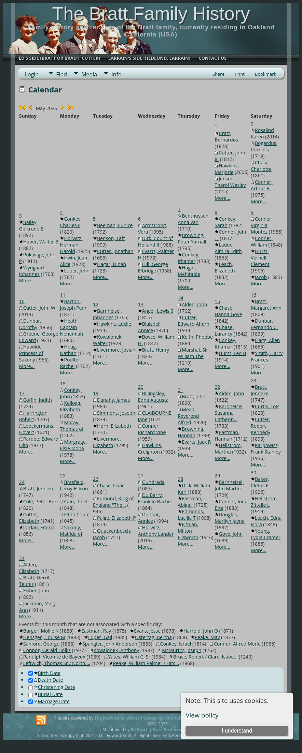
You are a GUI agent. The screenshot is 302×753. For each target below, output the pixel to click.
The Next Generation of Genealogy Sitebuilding (142, 718)
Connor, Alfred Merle (237, 643)
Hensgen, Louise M (44, 637)
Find (61, 74)
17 (22, 393)
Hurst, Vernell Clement (260, 257)
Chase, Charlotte (261, 165)
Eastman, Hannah (227, 435)
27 (140, 475)
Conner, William (262, 241)
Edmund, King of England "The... (113, 501)
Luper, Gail (100, 637)
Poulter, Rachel (70, 362)
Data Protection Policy (175, 730)
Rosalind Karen (262, 133)
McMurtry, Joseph (181, 650)
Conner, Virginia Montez (262, 225)
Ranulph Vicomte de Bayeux (54, 656)
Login (32, 74)
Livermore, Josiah (116, 349)
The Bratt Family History (151, 13)
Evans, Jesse (147, 631)
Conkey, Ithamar (189, 257)
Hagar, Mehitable (189, 270)
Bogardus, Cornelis (264, 146)
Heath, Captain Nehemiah (71, 327)
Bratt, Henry (155, 349)
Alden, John (194, 304)
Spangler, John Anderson (109, 643)
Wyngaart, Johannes (32, 270)
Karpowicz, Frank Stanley (266, 448)
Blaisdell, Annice (150, 327)
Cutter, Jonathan (115, 251)
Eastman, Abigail (190, 501)
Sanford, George (41, 643)
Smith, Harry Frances (267, 356)
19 (95, 393)
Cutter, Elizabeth (29, 517)
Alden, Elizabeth (29, 567)
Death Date (45, 680)
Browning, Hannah (191, 432)
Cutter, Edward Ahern (193, 320)
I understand (237, 731)
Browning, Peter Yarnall (192, 238)
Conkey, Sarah (225, 222)
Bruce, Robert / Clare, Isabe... (205, 656)
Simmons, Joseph (116, 413)
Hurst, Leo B (232, 353)
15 (217, 301)
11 (62, 295)
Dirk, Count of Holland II (155, 241)
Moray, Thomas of (71, 425)
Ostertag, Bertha (153, 637)
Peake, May (207, 637)
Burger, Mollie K (40, 631)
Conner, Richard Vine (152, 429)
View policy (202, 715)
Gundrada (153, 482)
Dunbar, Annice (149, 517)
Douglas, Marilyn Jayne (229, 517)
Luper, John (77, 270)
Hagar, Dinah (111, 264)
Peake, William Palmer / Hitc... (146, 663)
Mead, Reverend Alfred (188, 416)
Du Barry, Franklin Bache (154, 498)
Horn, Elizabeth (114, 426)
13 (140, 304)
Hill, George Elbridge (153, 267)
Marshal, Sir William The (193, 352)
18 (62, 383)
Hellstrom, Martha (228, 448)
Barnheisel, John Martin (229, 485)
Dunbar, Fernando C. (264, 324)
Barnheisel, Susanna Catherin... (229, 413)
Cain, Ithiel (75, 501)
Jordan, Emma (39, 527)
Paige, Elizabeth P (116, 518)
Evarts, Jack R (196, 442)
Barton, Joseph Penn (73, 304)
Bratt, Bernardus (226, 136)
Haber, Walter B (40, 241)
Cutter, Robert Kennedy (260, 425)
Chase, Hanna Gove (228, 311)
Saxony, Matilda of (71, 530)
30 (253, 472)
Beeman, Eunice (115, 225)
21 (180, 390)
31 (22, 558)
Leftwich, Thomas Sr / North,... (56, 663)
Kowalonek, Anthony (116, 650)
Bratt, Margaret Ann (266, 304)
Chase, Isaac (110, 485)
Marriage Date (49, 701)
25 (62, 475)
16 (253, 295)
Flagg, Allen (267, 340)
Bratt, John (193, 396)
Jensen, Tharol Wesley (230, 181)
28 (180, 479)
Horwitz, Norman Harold (71, 244)
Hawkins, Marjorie (227, 168)
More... (222, 198)
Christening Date (51, 687)
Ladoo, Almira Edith (228, 247)
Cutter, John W (39, 308)
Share (218, 74)
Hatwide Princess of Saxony (31, 353)
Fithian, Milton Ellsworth (188, 531)
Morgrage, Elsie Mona (73, 445)
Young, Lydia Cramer (265, 534)
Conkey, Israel (175, 643)
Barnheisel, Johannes (107, 314)
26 (95, 479)
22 (217, 387)
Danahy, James (113, 400)
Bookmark (265, 74)
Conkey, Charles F (71, 222)
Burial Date (45, 694)
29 (217, 475)
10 (22, 301)
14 (180, 298)
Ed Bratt (139, 730)
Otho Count (77, 514)
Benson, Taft (111, 238)
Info (116, 74)
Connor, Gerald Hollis (47, 650)
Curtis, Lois (267, 406)
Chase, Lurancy (224, 330)
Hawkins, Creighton (150, 448)
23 (253, 380)
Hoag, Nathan (68, 349)
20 (140, 387)
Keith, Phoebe (197, 337)
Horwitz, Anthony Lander (156, 530)
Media (89, 74)
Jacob (261, 277)
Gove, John (231, 534)
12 (95, 304)
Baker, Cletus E (260, 482)
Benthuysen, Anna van (193, 218)
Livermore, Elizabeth (107, 441)
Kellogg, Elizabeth (70, 406)
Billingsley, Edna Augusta (153, 396)
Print (240, 74)
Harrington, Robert (34, 416)
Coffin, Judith (37, 400)
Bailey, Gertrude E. (32, 225)
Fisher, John (36, 590)
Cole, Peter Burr (40, 501)
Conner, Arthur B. (262, 185)
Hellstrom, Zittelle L (264, 501)
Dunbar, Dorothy (30, 324)
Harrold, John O (200, 631)
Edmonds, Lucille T (191, 514)
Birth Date (44, 673)
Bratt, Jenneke (260, 390)
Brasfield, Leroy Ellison (74, 485)
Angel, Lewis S (157, 311)
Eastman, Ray (96, 631)
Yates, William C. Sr (129, 656)
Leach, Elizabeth (225, 267)
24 (22, 482)
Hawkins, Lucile (114, 324)
